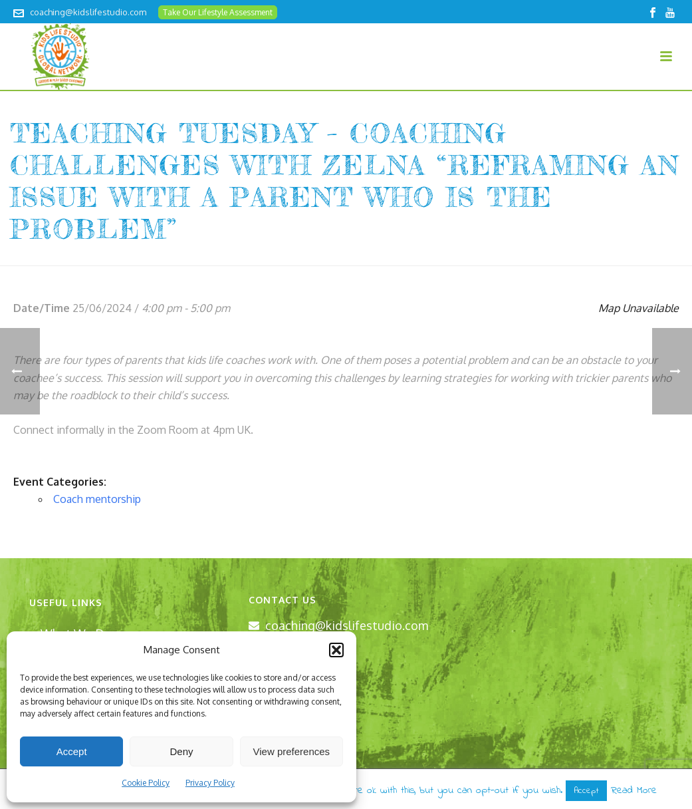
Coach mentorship (97, 499)
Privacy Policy (210, 783)
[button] (336, 650)
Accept (72, 751)
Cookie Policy (146, 783)
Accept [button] (586, 790)
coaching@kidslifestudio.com (88, 12)
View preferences (291, 751)
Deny (181, 751)
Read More (634, 790)
